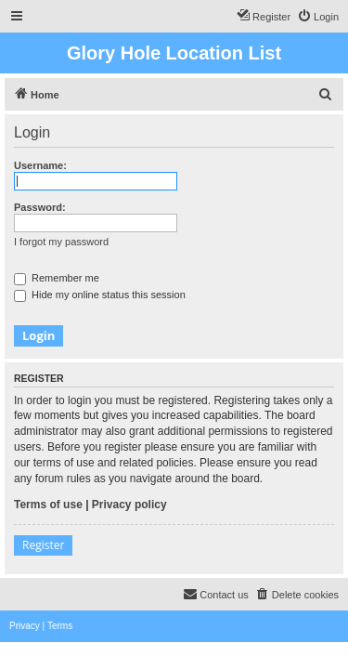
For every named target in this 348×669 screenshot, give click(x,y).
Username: (40, 165)
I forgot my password (61, 241)
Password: (40, 207)
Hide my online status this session (100, 294)
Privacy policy (129, 504)
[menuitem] (318, 17)
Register (43, 545)
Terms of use (48, 504)
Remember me (56, 277)
